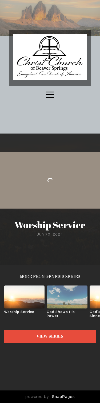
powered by (50, 396)
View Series (50, 336)
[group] (24, 301)
